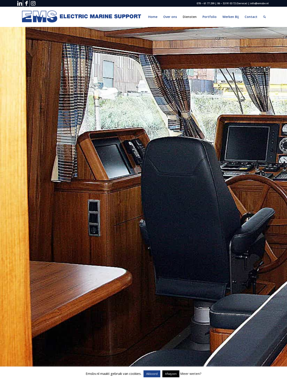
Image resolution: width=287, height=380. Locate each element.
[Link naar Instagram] (33, 3)
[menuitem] (152, 17)
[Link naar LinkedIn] (19, 3)
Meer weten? (190, 373)
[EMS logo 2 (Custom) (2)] (82, 17)
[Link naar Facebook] (26, 3)
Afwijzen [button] (171, 374)
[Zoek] (264, 17)
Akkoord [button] (152, 374)
